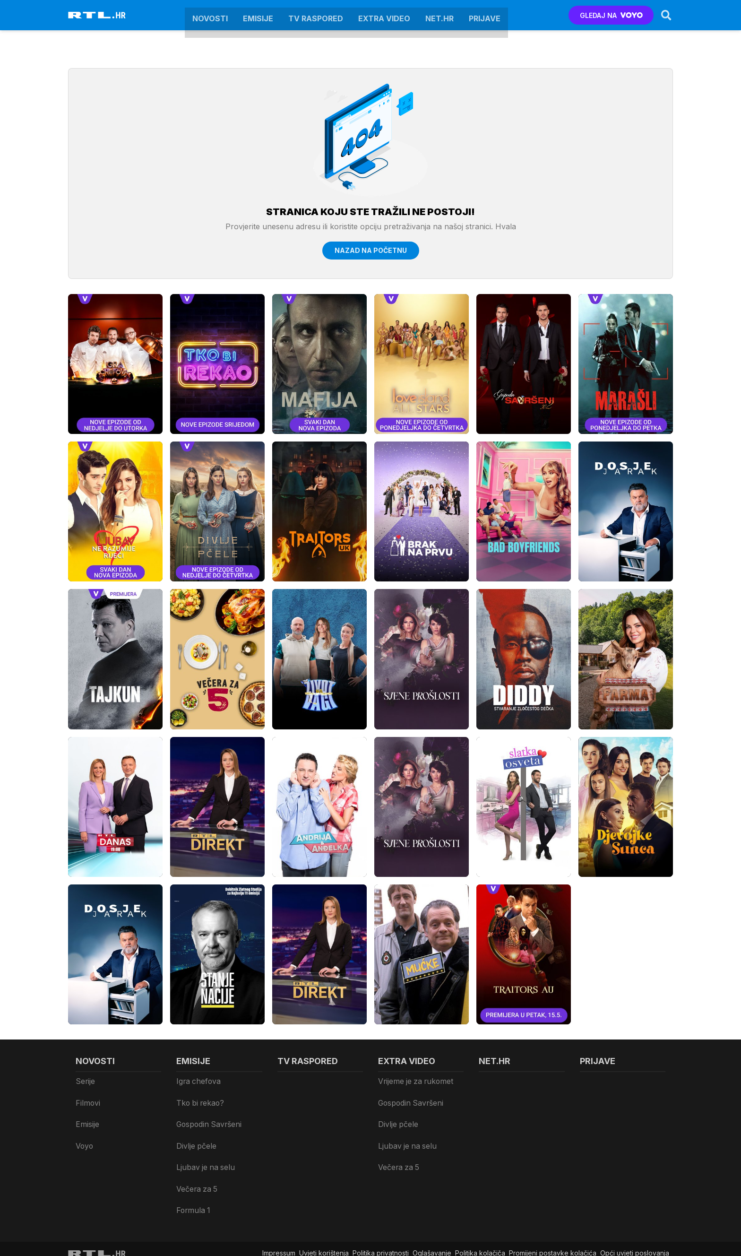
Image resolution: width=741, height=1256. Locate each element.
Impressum (278, 1196)
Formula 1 (191, 1158)
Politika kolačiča (480, 1196)
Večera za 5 (195, 1146)
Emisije (258, 15)
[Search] (660, 15)
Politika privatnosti (381, 1196)
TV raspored (315, 15)
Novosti (210, 15)
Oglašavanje (432, 1196)
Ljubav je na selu (203, 1132)
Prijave (484, 15)
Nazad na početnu (371, 250)
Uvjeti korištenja (324, 1196)
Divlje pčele (195, 1120)
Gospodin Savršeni (206, 1106)
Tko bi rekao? (198, 1094)
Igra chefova (196, 1080)
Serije (85, 1080)
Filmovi (87, 1094)
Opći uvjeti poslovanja (634, 1196)
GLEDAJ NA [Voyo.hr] (605, 15)
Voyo (84, 1120)
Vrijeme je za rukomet (413, 1080)
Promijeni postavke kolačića (552, 1196)
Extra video (384, 15)
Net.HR (439, 15)
